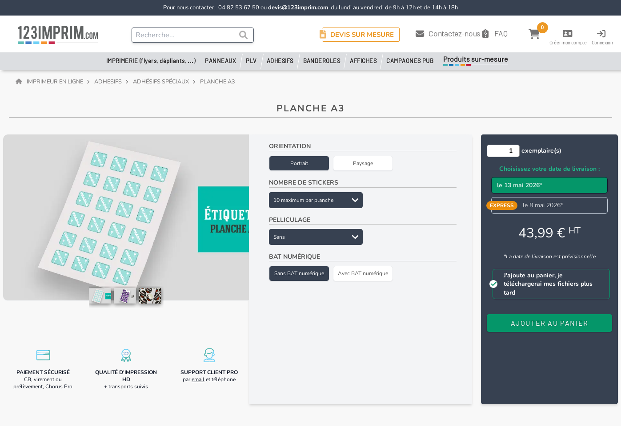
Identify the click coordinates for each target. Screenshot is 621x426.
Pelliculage (289, 220)
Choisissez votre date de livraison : (549, 169)
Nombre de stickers (303, 182)
